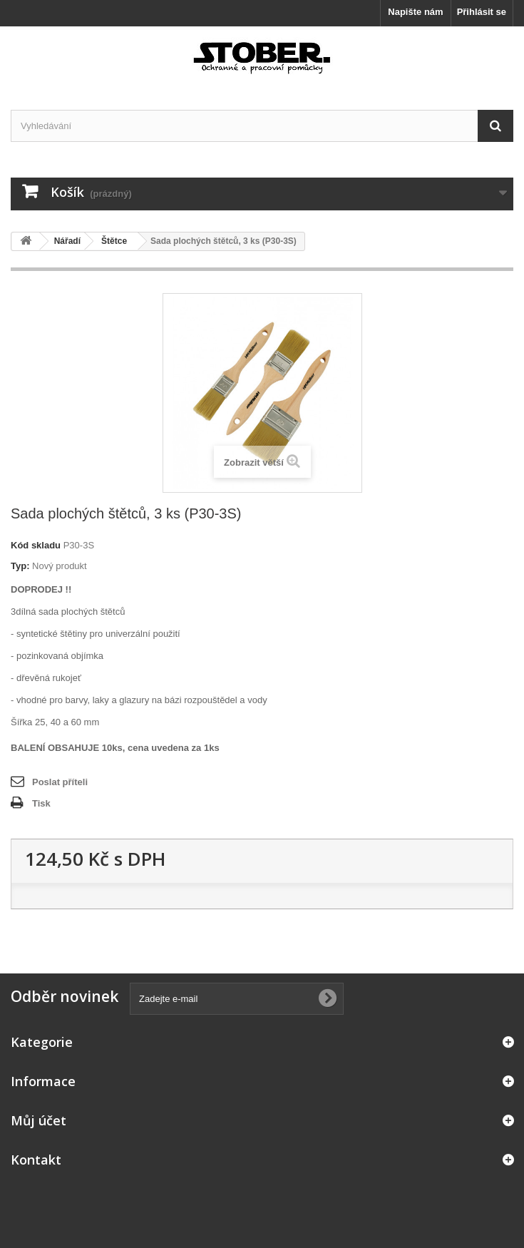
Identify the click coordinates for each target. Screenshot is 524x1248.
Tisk (41, 803)
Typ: (20, 566)
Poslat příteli (60, 782)
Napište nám (415, 11)
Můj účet (38, 1120)
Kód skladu (36, 545)
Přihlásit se (481, 11)
